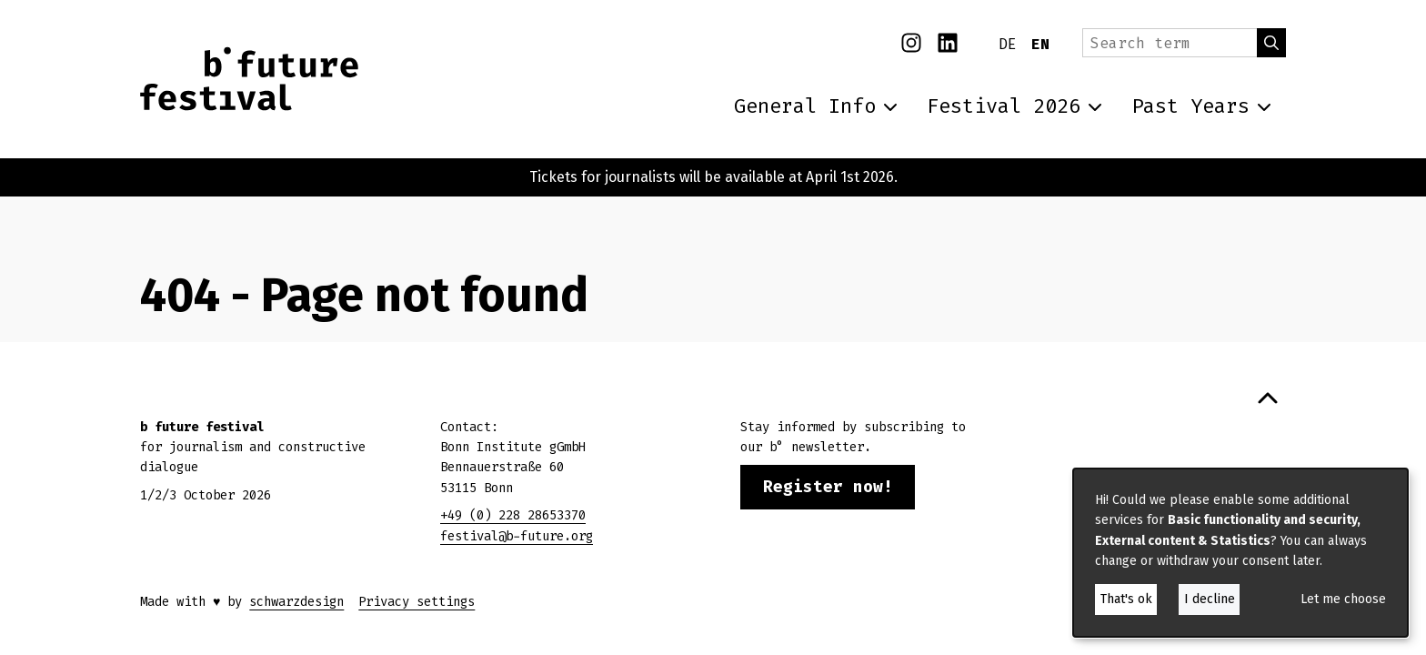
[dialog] (1240, 553)
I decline (1209, 599)
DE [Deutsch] (1008, 44)
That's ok (1126, 599)
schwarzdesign (296, 601)
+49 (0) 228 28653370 (513, 515)
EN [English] (1040, 44)
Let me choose (1343, 599)
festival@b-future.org (516, 536)
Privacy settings (416, 601)
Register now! (828, 487)
